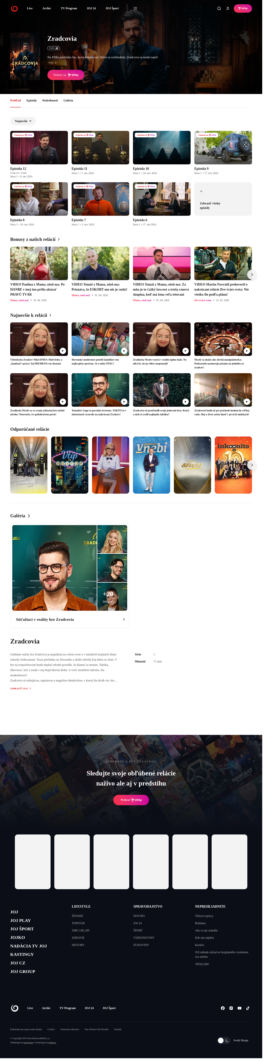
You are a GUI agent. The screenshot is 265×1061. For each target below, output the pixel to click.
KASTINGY (22, 956)
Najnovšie (23, 121)
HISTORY (78, 945)
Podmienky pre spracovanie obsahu (26, 1032)
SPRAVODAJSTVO (148, 906)
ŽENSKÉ (77, 915)
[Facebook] (223, 1011)
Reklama (200, 923)
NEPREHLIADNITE (210, 906)
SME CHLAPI (80, 930)
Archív (46, 8)
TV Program (69, 8)
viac (53, 62)
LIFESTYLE (81, 906)
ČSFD (53, 48)
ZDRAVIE (78, 937)
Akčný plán (202, 964)
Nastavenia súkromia (69, 1032)
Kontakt (117, 1032)
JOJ (14, 912)
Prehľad (15, 100)
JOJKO (18, 938)
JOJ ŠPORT (22, 929)
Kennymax (28, 1045)
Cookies (51, 1032)
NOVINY (139, 915)
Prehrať (131, 800)
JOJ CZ (18, 965)
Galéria (68, 100)
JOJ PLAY (21, 921)
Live (30, 8)
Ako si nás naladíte (206, 930)
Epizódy (31, 100)
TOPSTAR (78, 923)
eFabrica (52, 1045)
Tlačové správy (204, 915)
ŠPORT (138, 930)
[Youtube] (239, 1011)
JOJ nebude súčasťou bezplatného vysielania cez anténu (221, 954)
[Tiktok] (248, 1011)
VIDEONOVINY (144, 937)
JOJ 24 (91, 8)
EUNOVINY (141, 945)
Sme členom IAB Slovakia (97, 1032)
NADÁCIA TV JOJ (29, 947)
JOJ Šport (112, 8)
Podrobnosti (50, 100)
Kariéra (199, 945)
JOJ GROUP (23, 974)
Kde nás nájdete (204, 937)
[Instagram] (231, 1011)
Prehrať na (66, 75)
